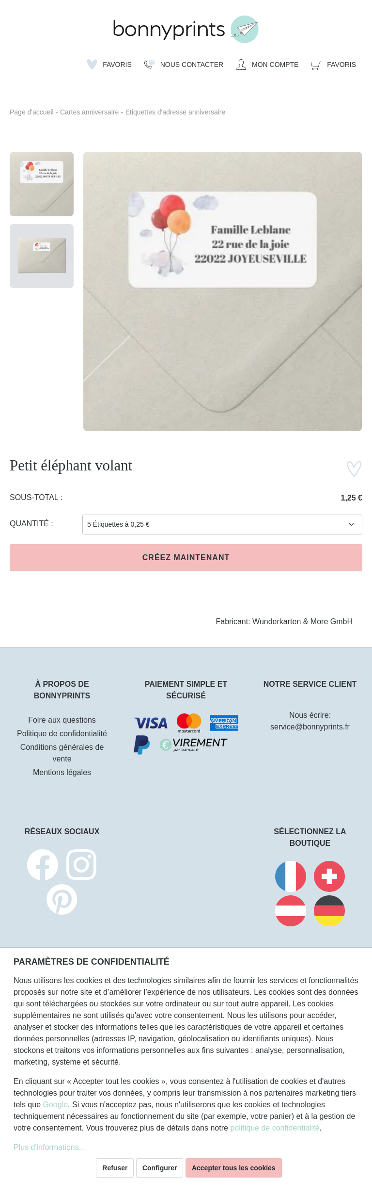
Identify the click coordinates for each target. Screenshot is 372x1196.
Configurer (159, 1168)
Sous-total (35, 497)
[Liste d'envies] (109, 64)
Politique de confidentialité (62, 733)
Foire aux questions (62, 720)
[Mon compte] (267, 64)
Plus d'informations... (49, 1147)
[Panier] (333, 64)
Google (55, 1104)
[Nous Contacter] (184, 64)
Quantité (30, 523)
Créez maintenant (186, 557)
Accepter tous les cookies (234, 1168)
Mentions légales (62, 772)
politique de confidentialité (274, 1128)
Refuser (114, 1168)
